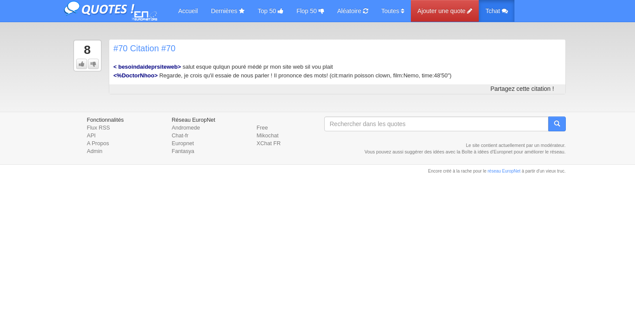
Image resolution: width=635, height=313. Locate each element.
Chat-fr (180, 136)
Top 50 (270, 10)
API (91, 136)
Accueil (188, 10)
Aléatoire (352, 10)
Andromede (186, 128)
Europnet (183, 143)
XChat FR (269, 143)
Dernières (228, 10)
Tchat (496, 10)
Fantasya (183, 151)
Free (262, 128)
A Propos (98, 143)
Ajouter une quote (444, 10)
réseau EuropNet (504, 171)
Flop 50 (310, 10)
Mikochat (268, 136)
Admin (95, 151)
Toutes (392, 10)
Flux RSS (98, 128)
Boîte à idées (475, 151)
